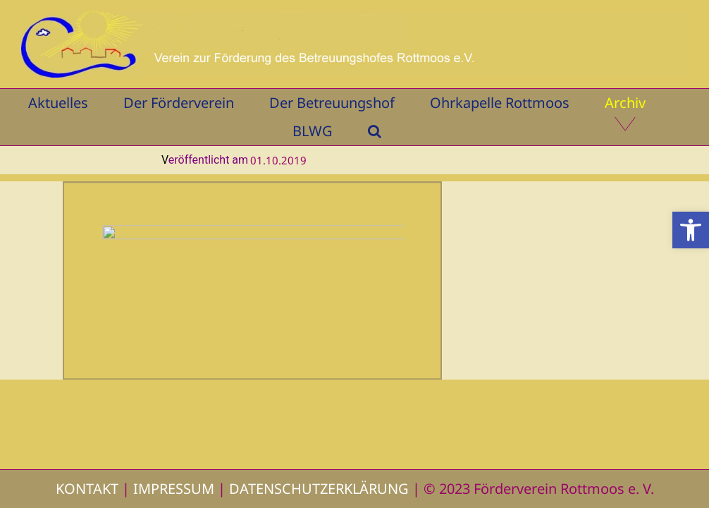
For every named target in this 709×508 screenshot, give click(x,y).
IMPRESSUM (173, 488)
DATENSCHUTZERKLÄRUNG (319, 488)
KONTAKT (87, 488)
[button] (690, 230)
